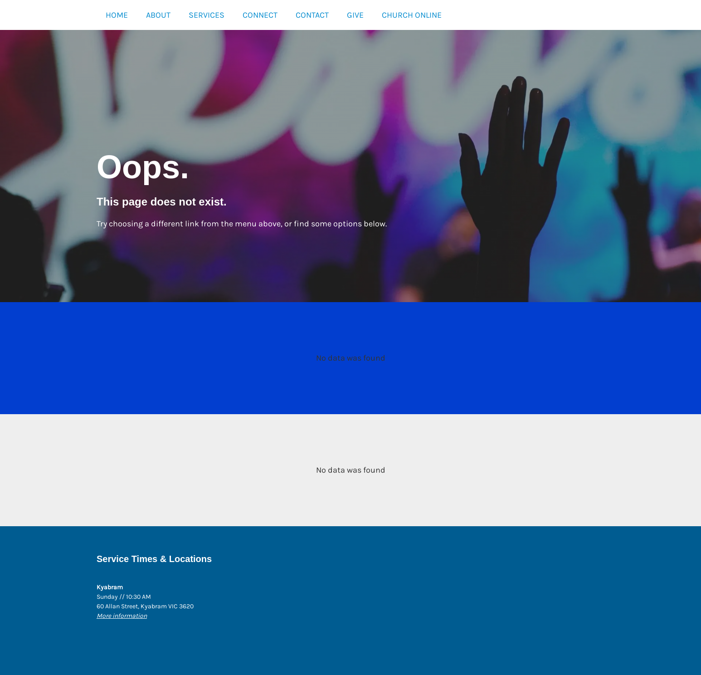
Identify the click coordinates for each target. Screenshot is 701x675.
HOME (117, 15)
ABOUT (158, 15)
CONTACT (312, 15)
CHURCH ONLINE (412, 15)
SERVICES (206, 15)
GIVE (355, 15)
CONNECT (260, 15)
